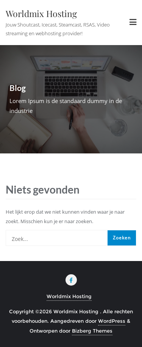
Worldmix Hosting (69, 296)
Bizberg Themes (92, 331)
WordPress (111, 321)
